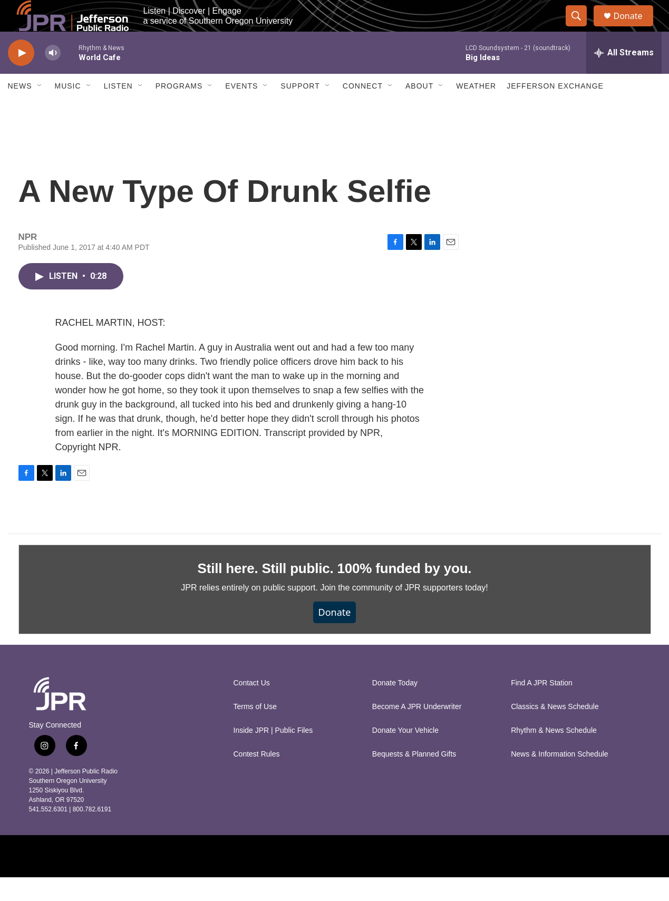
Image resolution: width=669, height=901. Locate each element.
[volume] (53, 77)
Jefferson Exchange (555, 109)
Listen (118, 109)
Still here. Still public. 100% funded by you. (335, 592)
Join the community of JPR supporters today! (404, 611)
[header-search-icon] (581, 27)
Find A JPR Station (542, 707)
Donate (634, 27)
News (20, 109)
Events (241, 109)
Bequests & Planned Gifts (414, 778)
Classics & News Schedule (555, 730)
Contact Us (252, 707)
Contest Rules (257, 778)
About (419, 109)
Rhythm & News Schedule (554, 754)
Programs (179, 109)
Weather (476, 109)
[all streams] (624, 76)
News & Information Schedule (559, 778)
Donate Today (395, 707)
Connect (363, 109)
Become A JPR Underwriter (417, 730)
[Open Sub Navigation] (40, 109)
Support (299, 109)
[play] (21, 77)
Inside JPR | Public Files (273, 754)
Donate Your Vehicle (405, 754)
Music (68, 109)
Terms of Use (255, 730)
